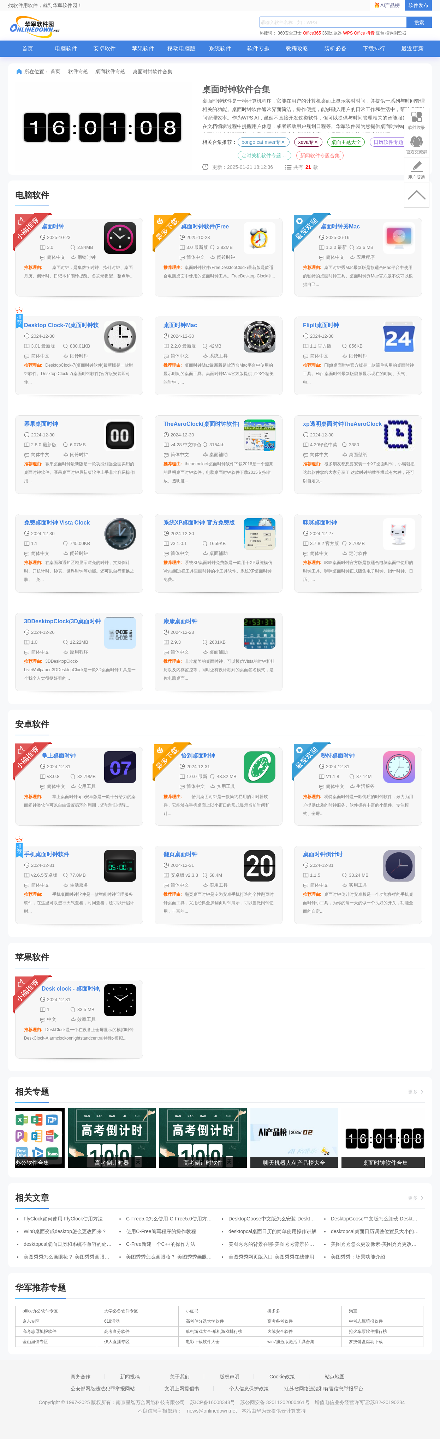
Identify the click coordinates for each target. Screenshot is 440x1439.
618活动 (112, 1321)
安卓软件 (104, 48)
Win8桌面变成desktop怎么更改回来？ (65, 1231)
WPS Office (354, 33)
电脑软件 (66, 48)
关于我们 (180, 1376)
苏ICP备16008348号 (212, 1402)
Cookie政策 (282, 1376)
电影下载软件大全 (203, 1341)
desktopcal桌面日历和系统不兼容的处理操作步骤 (77, 1244)
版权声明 (229, 1376)
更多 (416, 1092)
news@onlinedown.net (212, 1411)
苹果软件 (143, 48)
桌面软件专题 (110, 71)
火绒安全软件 (280, 1331)
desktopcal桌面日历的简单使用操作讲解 (272, 1231)
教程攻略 (297, 48)
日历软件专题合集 (393, 142)
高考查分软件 (117, 1331)
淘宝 (353, 1311)
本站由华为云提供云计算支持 (274, 1411)
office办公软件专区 (40, 1311)
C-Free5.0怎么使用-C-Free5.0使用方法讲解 (174, 1218)
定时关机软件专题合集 (266, 155)
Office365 (312, 33)
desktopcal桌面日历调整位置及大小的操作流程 (382, 1231)
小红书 (192, 1311)
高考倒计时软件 (204, 1163)
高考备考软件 (280, 1321)
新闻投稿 (130, 1376)
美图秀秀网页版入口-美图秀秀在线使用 (271, 1257)
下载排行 (374, 48)
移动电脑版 (181, 48)
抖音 (370, 33)
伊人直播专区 (117, 1341)
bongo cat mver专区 (264, 142)
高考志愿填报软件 (40, 1331)
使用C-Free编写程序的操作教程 (161, 1231)
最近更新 (412, 48)
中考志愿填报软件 (366, 1321)
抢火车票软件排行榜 (368, 1331)
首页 (27, 48)
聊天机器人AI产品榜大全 (295, 1163)
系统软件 (220, 48)
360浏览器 (332, 33)
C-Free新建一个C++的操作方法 (160, 1244)
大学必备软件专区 (121, 1311)
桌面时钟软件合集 (386, 1163)
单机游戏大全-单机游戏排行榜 (214, 1331)
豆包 (380, 33)
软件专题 (258, 48)
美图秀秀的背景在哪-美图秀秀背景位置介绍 (276, 1244)
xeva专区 (308, 142)
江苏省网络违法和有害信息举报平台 (323, 1388)
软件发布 (418, 5)
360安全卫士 (290, 33)
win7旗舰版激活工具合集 (290, 1341)
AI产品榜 (390, 5)
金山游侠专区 (35, 1341)
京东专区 (31, 1321)
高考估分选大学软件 (205, 1321)
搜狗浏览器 (395, 33)
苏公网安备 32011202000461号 (275, 1402)
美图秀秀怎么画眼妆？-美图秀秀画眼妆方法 (71, 1257)
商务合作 (80, 1376)
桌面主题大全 (346, 142)
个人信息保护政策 (249, 1388)
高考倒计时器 (113, 1163)
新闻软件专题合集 (320, 155)
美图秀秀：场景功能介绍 (358, 1257)
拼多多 (273, 1311)
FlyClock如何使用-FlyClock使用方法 (63, 1218)
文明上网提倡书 (182, 1388)
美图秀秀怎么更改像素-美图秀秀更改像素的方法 (383, 1244)
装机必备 (335, 48)
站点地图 (335, 1376)
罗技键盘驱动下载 (366, 1341)
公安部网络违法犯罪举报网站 (103, 1388)
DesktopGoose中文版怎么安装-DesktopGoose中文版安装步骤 (296, 1218)
